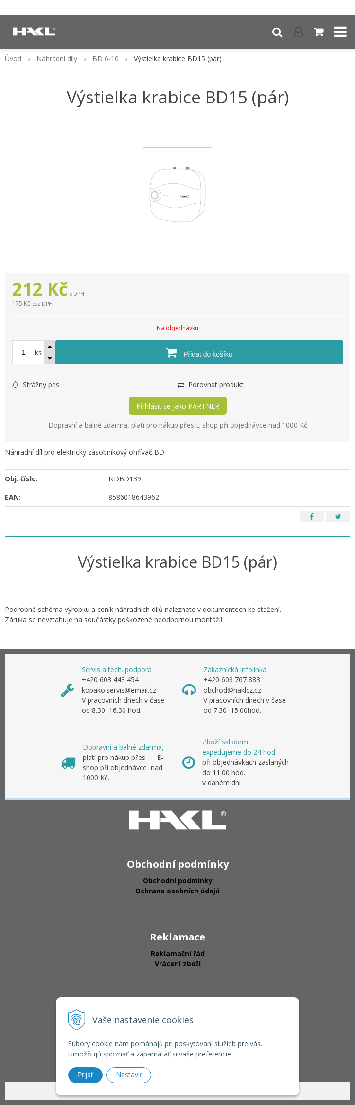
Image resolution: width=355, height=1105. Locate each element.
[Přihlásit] (298, 31)
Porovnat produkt (211, 384)
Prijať (85, 1075)
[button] (277, 31)
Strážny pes (35, 384)
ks (38, 352)
